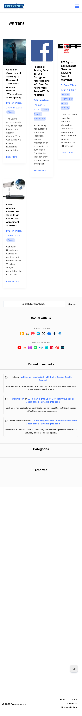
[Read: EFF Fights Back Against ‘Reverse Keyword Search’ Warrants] (69, 48)
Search (72, 303)
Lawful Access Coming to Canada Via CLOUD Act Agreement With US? (12, 215)
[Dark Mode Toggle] (74, 668)
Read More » (12, 157)
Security (37, 114)
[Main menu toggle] (76, 6)
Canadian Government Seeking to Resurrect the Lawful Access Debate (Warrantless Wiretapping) (14, 83)
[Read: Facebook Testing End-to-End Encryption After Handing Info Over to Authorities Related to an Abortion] (41, 50)
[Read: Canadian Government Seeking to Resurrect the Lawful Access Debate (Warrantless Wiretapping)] (14, 52)
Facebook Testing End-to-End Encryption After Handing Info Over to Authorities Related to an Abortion (42, 80)
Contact (72, 704)
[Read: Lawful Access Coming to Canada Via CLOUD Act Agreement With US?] (14, 189)
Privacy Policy (69, 707)
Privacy (10, 112)
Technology (39, 118)
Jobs (74, 700)
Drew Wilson (18, 398)
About (62, 700)
